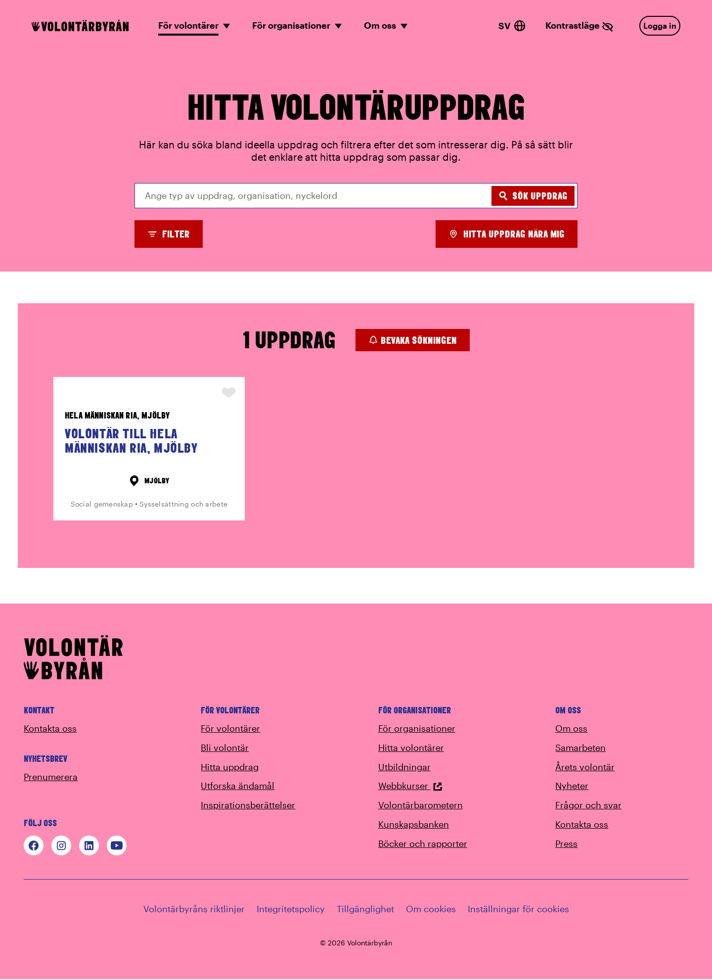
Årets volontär (585, 767)
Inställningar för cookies (518, 909)
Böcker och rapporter (422, 844)
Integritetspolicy (291, 909)
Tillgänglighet (365, 909)
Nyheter (571, 786)
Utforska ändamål (237, 786)
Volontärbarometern (420, 805)
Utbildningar (404, 767)
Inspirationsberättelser (248, 805)
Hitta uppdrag (230, 767)
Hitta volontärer (411, 748)
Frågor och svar (588, 805)
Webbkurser (410, 786)
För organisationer (416, 729)
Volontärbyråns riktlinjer (194, 909)
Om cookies (431, 909)
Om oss (571, 729)
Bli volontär (225, 748)
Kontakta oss (50, 729)
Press (566, 844)
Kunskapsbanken (413, 825)
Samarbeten (580, 748)
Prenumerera (51, 777)
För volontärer (230, 729)
